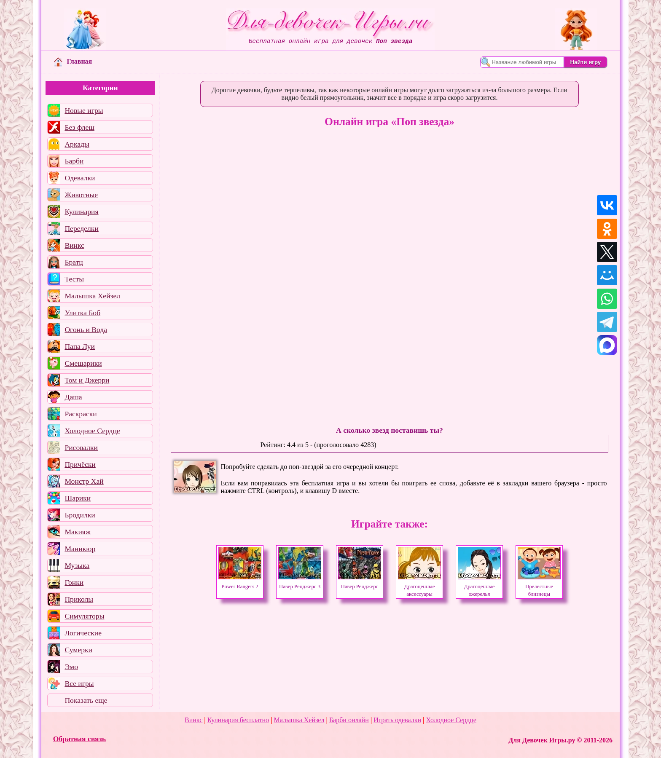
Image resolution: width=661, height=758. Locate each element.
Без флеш (79, 127)
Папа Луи (79, 346)
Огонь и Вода (85, 329)
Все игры (79, 683)
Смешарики (83, 363)
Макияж (77, 532)
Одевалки (79, 178)
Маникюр (79, 548)
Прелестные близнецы (539, 586)
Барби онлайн (349, 719)
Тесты (74, 279)
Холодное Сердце (92, 430)
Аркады (76, 144)
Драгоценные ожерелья (479, 586)
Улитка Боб (82, 312)
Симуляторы (84, 616)
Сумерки (78, 650)
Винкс (74, 245)
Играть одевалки (397, 719)
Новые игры (83, 110)
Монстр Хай (83, 481)
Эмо (71, 666)
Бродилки (79, 515)
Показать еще (85, 700)
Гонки (73, 582)
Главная (73, 61)
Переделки (81, 228)
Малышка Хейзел (92, 296)
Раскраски (80, 414)
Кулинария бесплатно (238, 719)
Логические (83, 633)
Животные (81, 194)
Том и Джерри (86, 380)
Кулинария (81, 211)
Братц (73, 262)
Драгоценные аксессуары (419, 586)
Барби (73, 161)
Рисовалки (81, 447)
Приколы (78, 599)
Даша (73, 397)
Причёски (79, 464)
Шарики (77, 498)
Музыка (76, 565)
